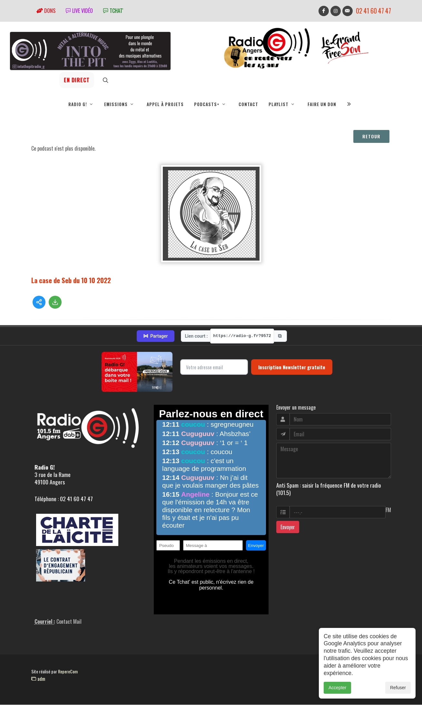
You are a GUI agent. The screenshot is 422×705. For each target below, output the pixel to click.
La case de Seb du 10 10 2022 (71, 280)
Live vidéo (79, 11)
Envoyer (287, 527)
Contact (248, 104)
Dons (45, 11)
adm (38, 678)
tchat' (113, 11)
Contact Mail (69, 622)
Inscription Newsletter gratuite (291, 367)
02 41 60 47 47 (373, 10)
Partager (155, 336)
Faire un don (322, 104)
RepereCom (68, 671)
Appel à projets (165, 104)
